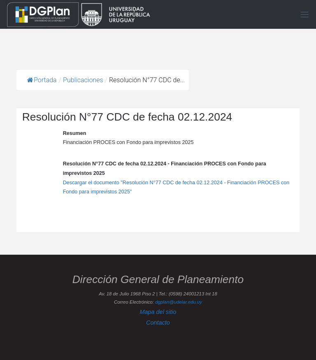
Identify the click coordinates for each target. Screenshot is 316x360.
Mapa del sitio (157, 312)
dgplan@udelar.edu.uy (178, 302)
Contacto (158, 322)
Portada (42, 80)
